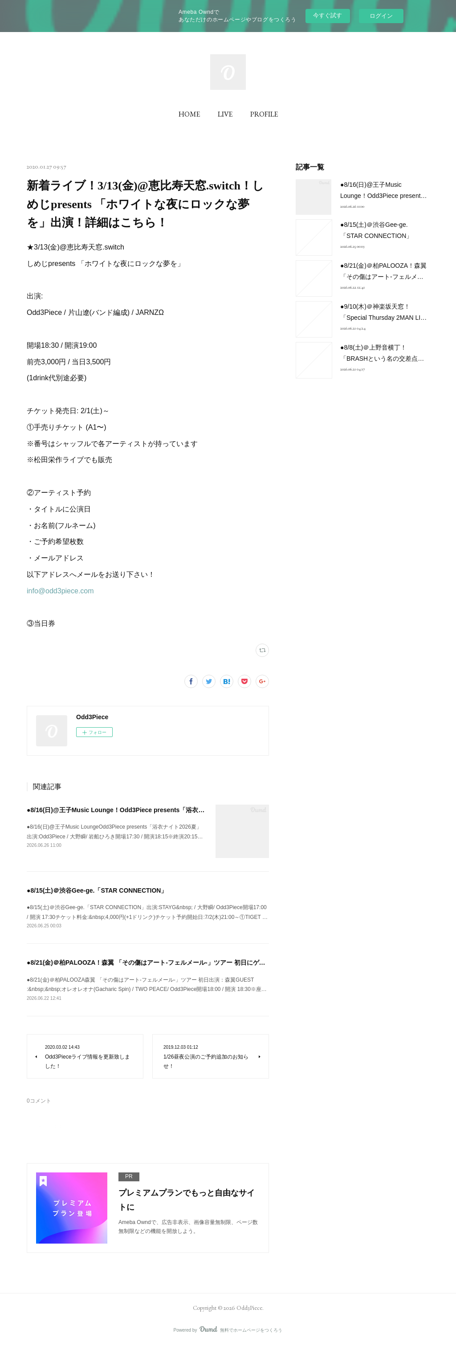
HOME (189, 114)
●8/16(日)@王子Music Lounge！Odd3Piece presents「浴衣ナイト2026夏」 (135, 809)
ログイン (381, 15)
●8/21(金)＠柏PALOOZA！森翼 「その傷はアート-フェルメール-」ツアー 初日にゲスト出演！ (158, 962)
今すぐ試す (327, 15)
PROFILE (264, 114)
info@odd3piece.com (60, 591)
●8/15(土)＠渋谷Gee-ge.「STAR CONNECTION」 (97, 890)
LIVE (225, 114)
